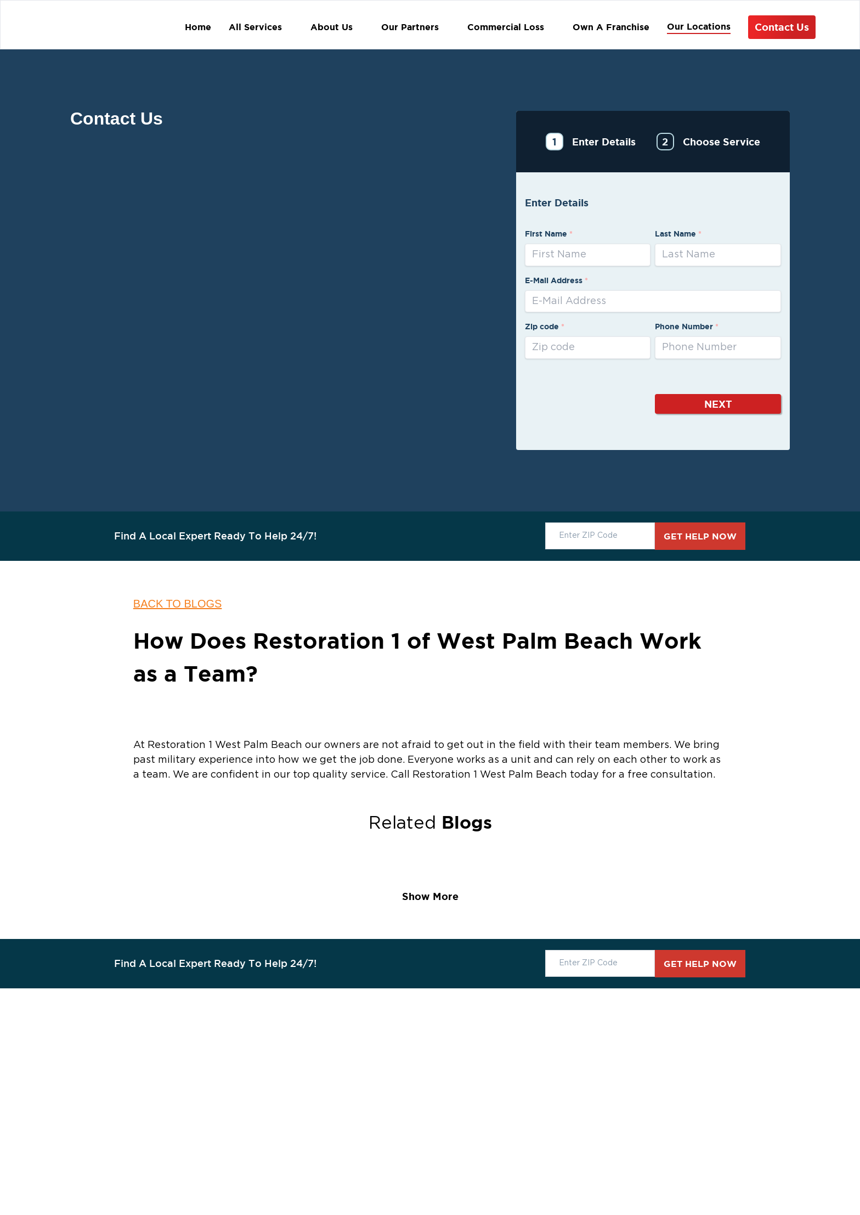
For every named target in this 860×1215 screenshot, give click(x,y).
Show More (430, 896)
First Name (549, 233)
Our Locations (699, 26)
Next (718, 403)
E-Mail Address (556, 280)
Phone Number (686, 326)
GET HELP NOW (700, 536)
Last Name (678, 233)
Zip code (544, 326)
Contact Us (782, 26)
